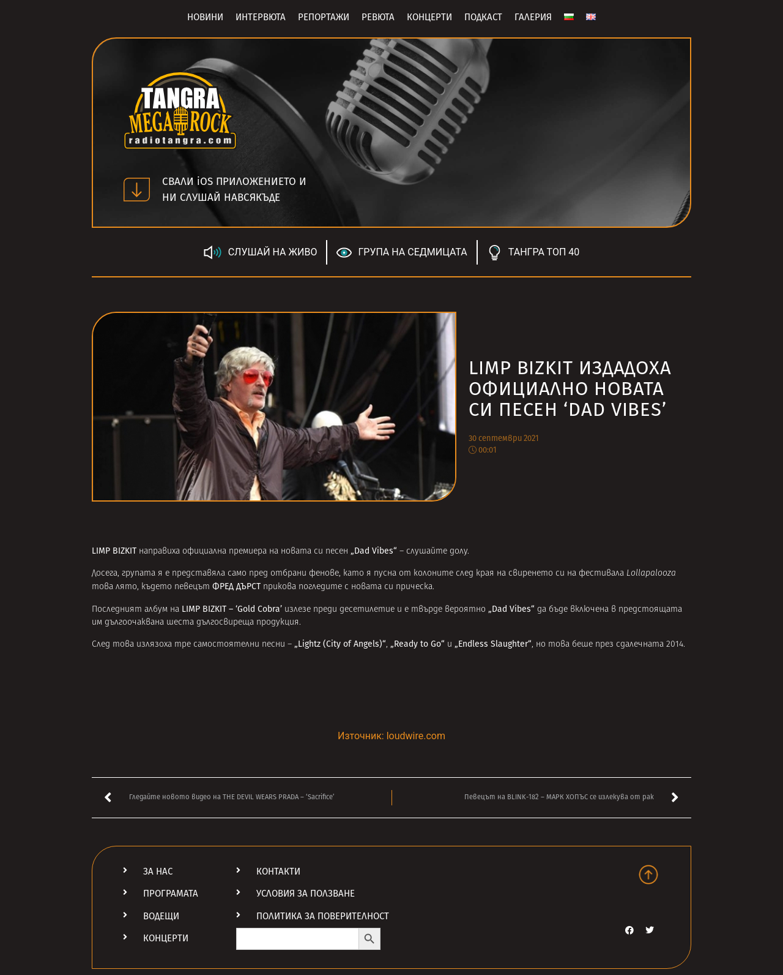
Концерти (429, 17)
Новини (205, 17)
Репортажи (323, 17)
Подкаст (483, 17)
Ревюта (378, 17)
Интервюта (261, 17)
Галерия (533, 17)
